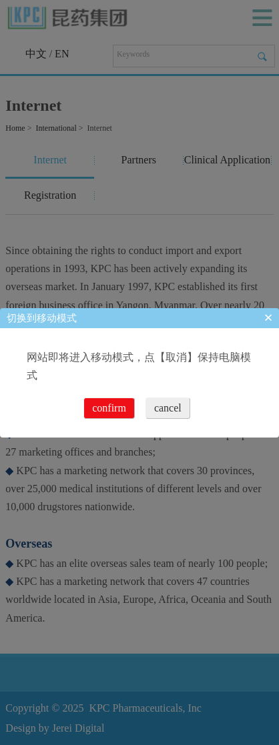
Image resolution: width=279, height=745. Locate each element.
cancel (168, 408)
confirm (109, 408)
